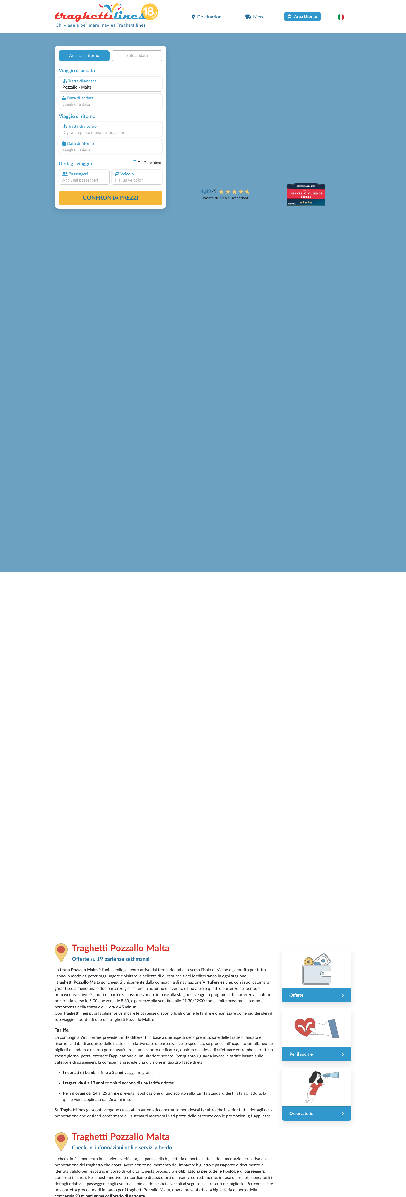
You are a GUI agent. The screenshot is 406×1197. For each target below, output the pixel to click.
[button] (343, 17)
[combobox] (110, 87)
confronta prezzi (111, 198)
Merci (255, 17)
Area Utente (302, 16)
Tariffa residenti (150, 163)
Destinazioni (207, 17)
